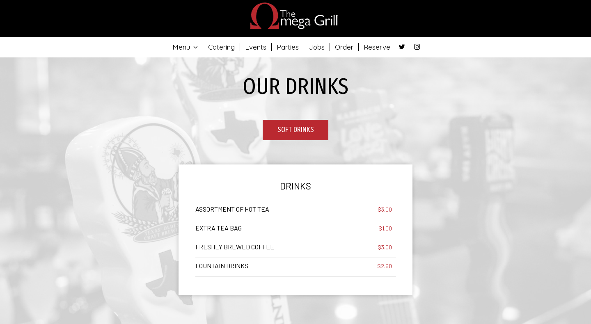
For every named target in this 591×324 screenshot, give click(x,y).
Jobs (317, 47)
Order (344, 47)
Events (255, 47)
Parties (288, 47)
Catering (221, 47)
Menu (185, 47)
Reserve (377, 47)
